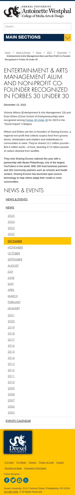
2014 (11, 358)
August (13, 265)
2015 (11, 352)
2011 (11, 376)
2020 (11, 321)
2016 (11, 346)
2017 (11, 339)
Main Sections (23, 36)
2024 (11, 222)
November (15, 247)
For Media (21, 462)
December (62, 52)
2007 (11, 400)
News (38, 52)
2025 (11, 216)
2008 (11, 394)
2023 (11, 228)
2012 (11, 370)
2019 (11, 327)
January (14, 308)
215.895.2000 (11, 492)
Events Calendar (18, 421)
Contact (60, 462)
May (11, 284)
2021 (11, 315)
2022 (49, 52)
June (11, 278)
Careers (32, 462)
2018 (11, 333)
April (11, 290)
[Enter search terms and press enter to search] (37, 26)
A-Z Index (9, 462)
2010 (11, 382)
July (10, 271)
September (15, 259)
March (13, 296)
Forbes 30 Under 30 (36, 120)
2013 (11, 364)
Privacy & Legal (46, 462)
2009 (11, 388)
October (14, 253)
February (14, 302)
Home (7, 52)
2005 (11, 412)
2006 (11, 406)
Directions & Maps (13, 468)
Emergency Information (35, 468)
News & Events (23, 52)
